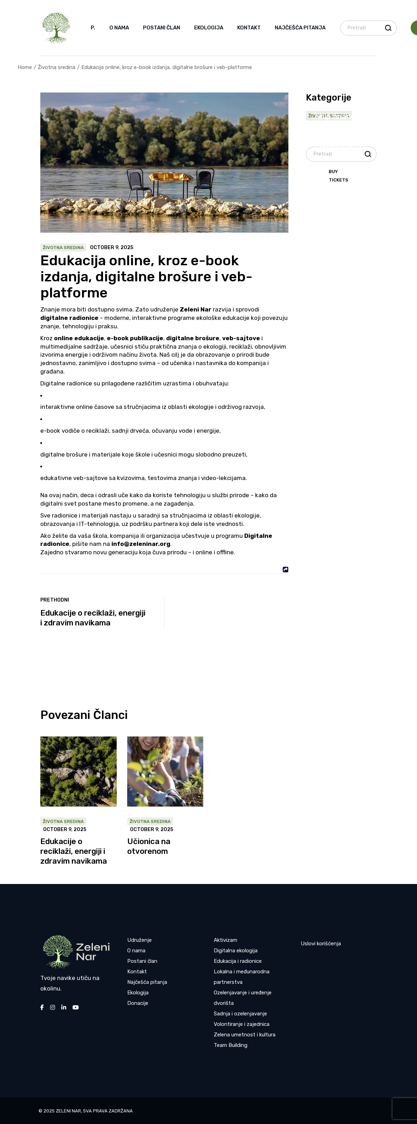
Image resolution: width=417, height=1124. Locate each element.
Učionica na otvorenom (148, 846)
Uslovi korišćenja (321, 943)
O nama (136, 950)
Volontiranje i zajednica (241, 1024)
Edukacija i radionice (238, 961)
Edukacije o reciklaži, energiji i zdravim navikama (73, 851)
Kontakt (137, 971)
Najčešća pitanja (147, 982)
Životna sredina (56, 67)
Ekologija (138, 992)
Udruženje (139, 940)
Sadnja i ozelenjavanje (240, 1013)
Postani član (142, 961)
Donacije (137, 1003)
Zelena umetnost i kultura (244, 1035)
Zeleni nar (68, 1110)
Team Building (230, 1045)
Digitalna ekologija (236, 950)
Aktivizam (225, 940)
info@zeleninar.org (140, 543)
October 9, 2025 (111, 247)
